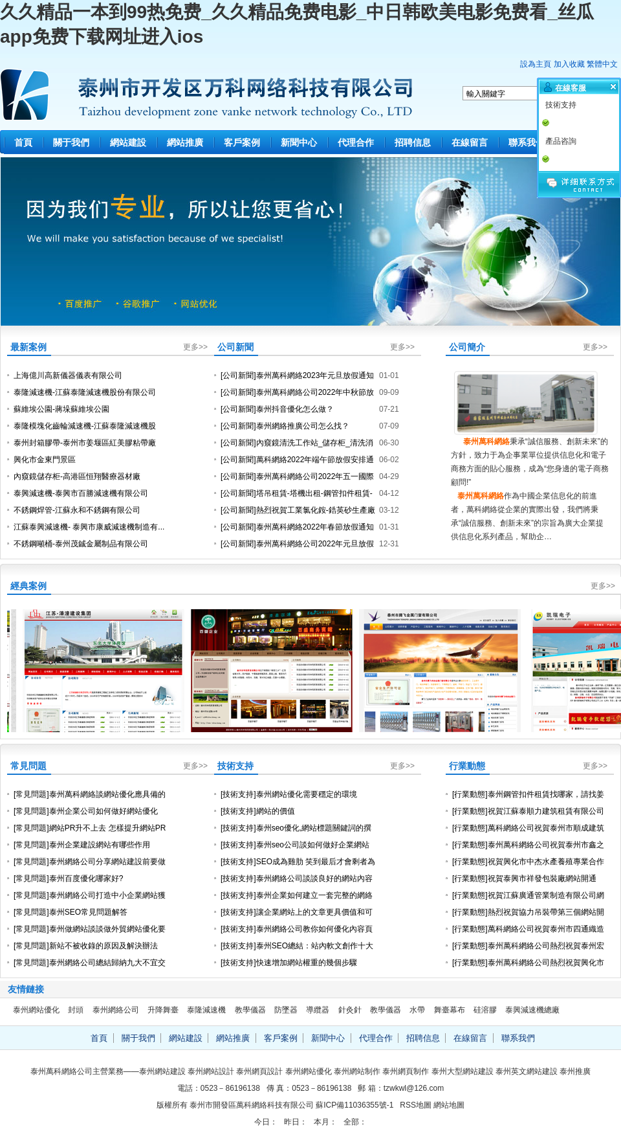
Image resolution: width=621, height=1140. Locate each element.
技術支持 (235, 766)
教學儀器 (250, 1009)
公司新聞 (235, 347)
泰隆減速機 (206, 1009)
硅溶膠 (485, 1009)
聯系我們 (526, 142)
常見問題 (28, 766)
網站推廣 (185, 142)
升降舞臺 (163, 1009)
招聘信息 (413, 142)
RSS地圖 (415, 1105)
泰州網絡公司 (116, 1009)
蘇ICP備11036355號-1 (354, 1105)
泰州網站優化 (36, 1009)
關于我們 (71, 142)
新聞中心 (299, 142)
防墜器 (286, 1009)
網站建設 (128, 142)
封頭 (75, 1009)
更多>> (195, 347)
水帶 (417, 1009)
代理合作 (356, 142)
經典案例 (28, 586)
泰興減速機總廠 (532, 1009)
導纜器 (317, 1009)
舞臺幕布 (449, 1009)
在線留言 (470, 142)
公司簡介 (467, 347)
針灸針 (350, 1009)
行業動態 (467, 766)
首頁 (23, 142)
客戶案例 (242, 142)
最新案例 (28, 347)
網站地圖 (448, 1105)
